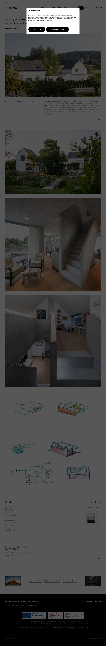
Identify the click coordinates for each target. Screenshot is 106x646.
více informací (48, 20)
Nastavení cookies (57, 29)
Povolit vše (37, 29)
